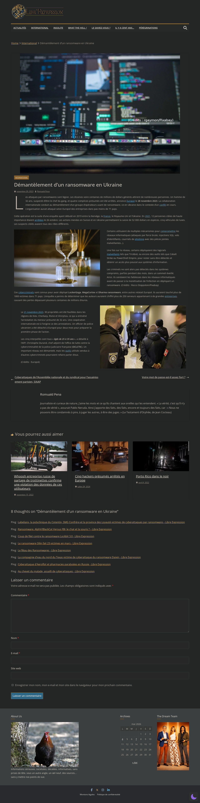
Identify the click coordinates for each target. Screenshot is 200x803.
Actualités (19, 27)
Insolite (58, 27)
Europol (131, 200)
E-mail (15, 653)
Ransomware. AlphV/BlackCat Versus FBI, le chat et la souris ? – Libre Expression (65, 529)
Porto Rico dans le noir (152, 476)
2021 (147, 216)
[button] (193, 796)
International (39, 27)
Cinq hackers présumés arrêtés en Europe (100, 478)
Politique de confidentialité (108, 794)
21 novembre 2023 (33, 312)
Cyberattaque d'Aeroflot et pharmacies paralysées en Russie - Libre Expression (64, 564)
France (106, 216)
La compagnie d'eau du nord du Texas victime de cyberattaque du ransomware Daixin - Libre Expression (79, 557)
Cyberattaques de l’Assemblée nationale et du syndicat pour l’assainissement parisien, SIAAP (54, 379)
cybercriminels (26, 292)
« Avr (135, 762)
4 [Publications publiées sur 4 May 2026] (122, 739)
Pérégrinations (148, 27)
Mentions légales (87, 794)
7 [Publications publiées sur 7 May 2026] (136, 739)
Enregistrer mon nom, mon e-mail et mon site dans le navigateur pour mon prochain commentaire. (73, 685)
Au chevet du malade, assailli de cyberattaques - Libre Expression (56, 571)
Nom (15, 638)
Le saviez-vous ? (101, 27)
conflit (163, 204)
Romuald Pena (43, 191)
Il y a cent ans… (124, 27)
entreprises (171, 296)
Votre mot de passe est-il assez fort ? (165, 377)
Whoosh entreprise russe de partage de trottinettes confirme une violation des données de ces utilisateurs (38, 482)
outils (68, 350)
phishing (139, 239)
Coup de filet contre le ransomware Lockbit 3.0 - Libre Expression (56, 536)
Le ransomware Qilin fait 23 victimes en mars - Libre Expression (55, 543)
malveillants (113, 254)
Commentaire (20, 595)
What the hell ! (77, 27)
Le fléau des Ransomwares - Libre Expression (44, 550)
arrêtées (39, 220)
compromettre (167, 231)
